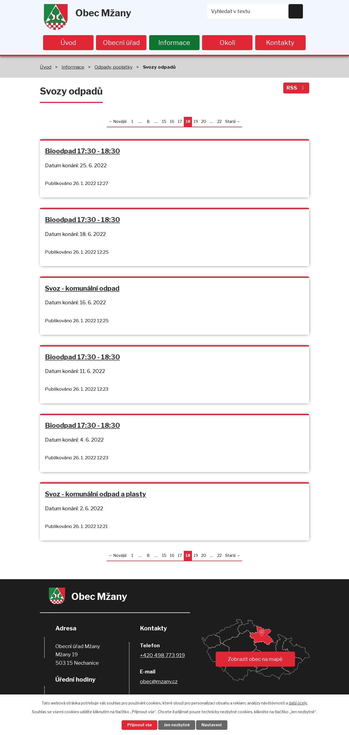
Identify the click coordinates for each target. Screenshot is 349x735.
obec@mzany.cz (158, 682)
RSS (296, 88)
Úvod (68, 43)
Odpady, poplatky (114, 67)
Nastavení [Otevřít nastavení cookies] (212, 725)
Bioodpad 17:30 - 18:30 (82, 151)
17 (180, 121)
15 (164, 121)
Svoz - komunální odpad (82, 288)
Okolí (227, 43)
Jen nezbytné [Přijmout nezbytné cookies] (177, 725)
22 (219, 121)
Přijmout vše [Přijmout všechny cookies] (139, 725)
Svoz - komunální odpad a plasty (95, 495)
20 (203, 121)
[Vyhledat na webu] (255, 11)
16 (172, 121)
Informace (174, 43)
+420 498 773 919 (162, 656)
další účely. (298, 702)
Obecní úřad (121, 43)
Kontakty (280, 43)
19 (196, 121)
